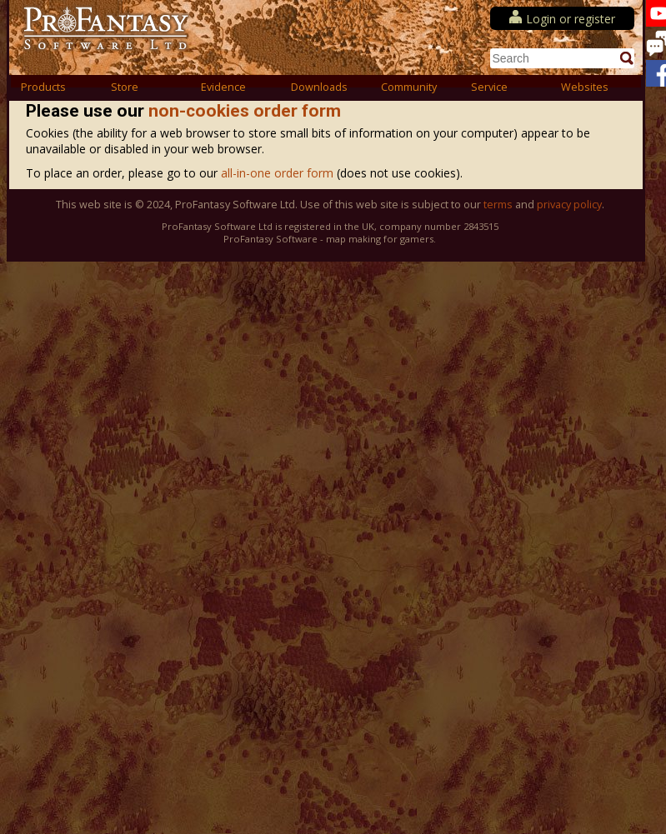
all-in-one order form (279, 173)
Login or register (570, 19)
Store (124, 87)
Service (489, 87)
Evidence (223, 87)
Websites (584, 87)
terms (498, 204)
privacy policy (569, 204)
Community (409, 87)
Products (43, 87)
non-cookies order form (244, 111)
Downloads (319, 87)
